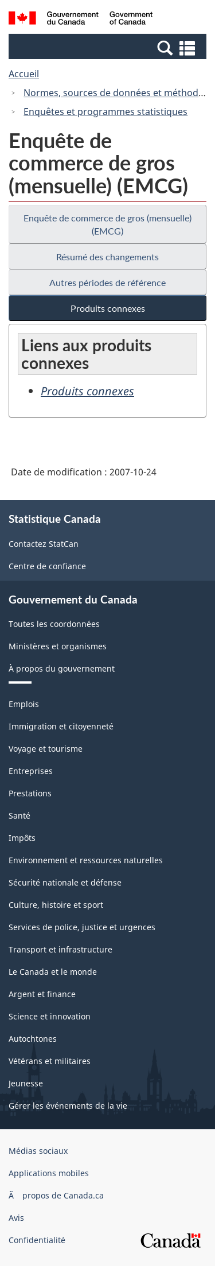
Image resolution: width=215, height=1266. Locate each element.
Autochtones (33, 1038)
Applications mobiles (49, 1173)
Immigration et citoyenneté (61, 726)
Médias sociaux (38, 1150)
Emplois (24, 704)
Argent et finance (42, 994)
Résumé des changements (107, 256)
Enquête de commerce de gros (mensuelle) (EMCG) (107, 224)
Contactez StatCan (44, 543)
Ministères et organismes (58, 646)
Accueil (24, 74)
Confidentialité (37, 1240)
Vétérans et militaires (50, 1060)
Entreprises (31, 770)
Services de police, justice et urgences (82, 927)
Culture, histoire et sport (56, 904)
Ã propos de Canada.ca (56, 1195)
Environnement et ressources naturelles (86, 860)
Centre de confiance (47, 566)
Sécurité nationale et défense (65, 882)
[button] (108, 47)
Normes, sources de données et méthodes (116, 92)
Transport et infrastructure (60, 949)
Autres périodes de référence (107, 282)
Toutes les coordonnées (54, 623)
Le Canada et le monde (53, 971)
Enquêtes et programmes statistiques (105, 111)
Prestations (30, 793)
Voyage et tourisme (46, 748)
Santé (19, 815)
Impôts (22, 837)
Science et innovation (50, 1016)
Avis (16, 1217)
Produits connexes (108, 308)
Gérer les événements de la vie (68, 1105)
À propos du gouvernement (62, 668)
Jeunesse (26, 1083)
